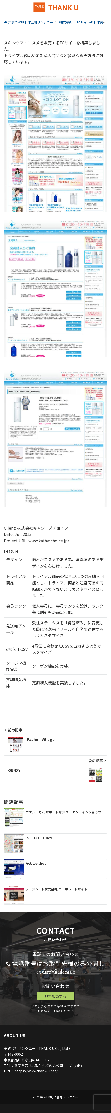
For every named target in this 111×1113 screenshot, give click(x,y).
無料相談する (55, 996)
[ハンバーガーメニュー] (5, 7)
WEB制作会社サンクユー (61, 1097)
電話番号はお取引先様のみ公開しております (58, 967)
